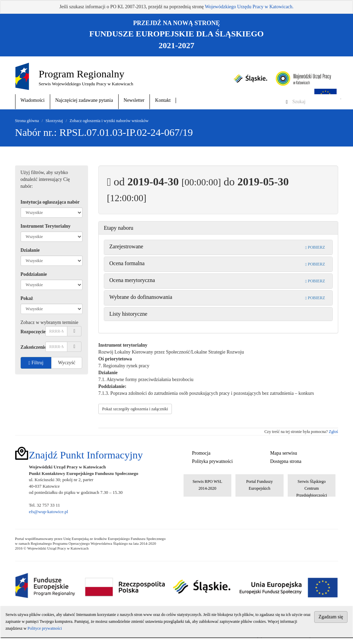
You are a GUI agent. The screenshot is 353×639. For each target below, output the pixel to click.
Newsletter (134, 100)
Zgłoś (333, 431)
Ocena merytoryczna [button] (132, 280)
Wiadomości (33, 100)
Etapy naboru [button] (118, 228)
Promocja (201, 453)
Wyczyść (66, 362)
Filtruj (36, 363)
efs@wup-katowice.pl (48, 511)
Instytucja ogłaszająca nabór (50, 202)
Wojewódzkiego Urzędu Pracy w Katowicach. (249, 6)
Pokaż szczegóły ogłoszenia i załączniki (135, 409)
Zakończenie (33, 347)
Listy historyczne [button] (128, 314)
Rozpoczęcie (33, 331)
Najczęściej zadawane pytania (84, 100)
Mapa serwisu (283, 453)
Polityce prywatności (44, 628)
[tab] (218, 228)
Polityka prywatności (212, 461)
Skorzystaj (54, 120)
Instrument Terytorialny (46, 226)
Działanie (30, 250)
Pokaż (27, 298)
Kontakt (162, 100)
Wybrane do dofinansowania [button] (140, 297)
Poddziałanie (34, 274)
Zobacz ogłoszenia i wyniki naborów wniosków (109, 120)
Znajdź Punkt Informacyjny (86, 455)
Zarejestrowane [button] (126, 246)
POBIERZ (315, 247)
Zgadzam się (331, 616)
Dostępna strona (285, 461)
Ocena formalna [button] (127, 263)
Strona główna (27, 120)
